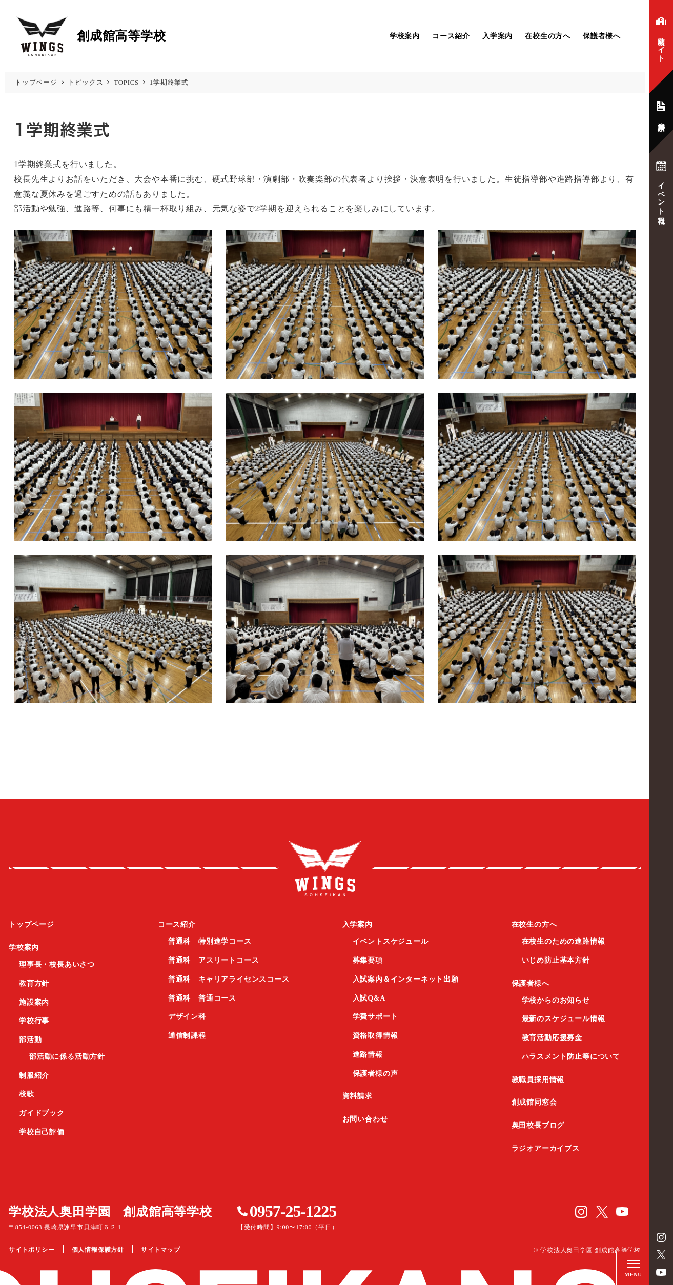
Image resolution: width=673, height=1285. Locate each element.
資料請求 (357, 1096)
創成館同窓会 (534, 1102)
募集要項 (368, 960)
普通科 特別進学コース (210, 941)
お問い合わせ (365, 1119)
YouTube (661, 1272)
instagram (661, 1237)
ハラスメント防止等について (571, 1056)
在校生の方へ (547, 36)
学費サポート (375, 1017)
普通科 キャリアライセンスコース (229, 979)
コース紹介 (451, 36)
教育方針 (34, 983)
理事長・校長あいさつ (57, 964)
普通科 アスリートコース (213, 960)
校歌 (26, 1094)
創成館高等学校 (325, 868)
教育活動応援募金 (552, 1038)
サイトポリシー (32, 1249)
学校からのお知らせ (556, 1000)
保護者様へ (602, 36)
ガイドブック (42, 1113)
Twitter (661, 1254)
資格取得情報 (375, 1035)
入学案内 (497, 36)
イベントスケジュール (391, 941)
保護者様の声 (375, 1073)
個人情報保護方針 (98, 1249)
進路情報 (368, 1054)
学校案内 (405, 36)
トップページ (31, 924)
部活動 (30, 1040)
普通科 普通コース (202, 998)
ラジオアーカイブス (546, 1148)
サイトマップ (160, 1249)
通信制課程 (187, 1035)
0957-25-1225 (293, 1211)
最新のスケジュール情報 (563, 1019)
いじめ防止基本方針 (556, 960)
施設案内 (34, 1002)
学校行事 (34, 1021)
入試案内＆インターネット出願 (406, 979)
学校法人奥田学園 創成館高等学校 (110, 1211)
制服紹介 (34, 1075)
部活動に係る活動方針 (67, 1056)
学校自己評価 (42, 1132)
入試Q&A (369, 998)
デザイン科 (187, 1017)
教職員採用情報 (538, 1080)
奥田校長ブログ (538, 1125)
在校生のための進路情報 (563, 941)
